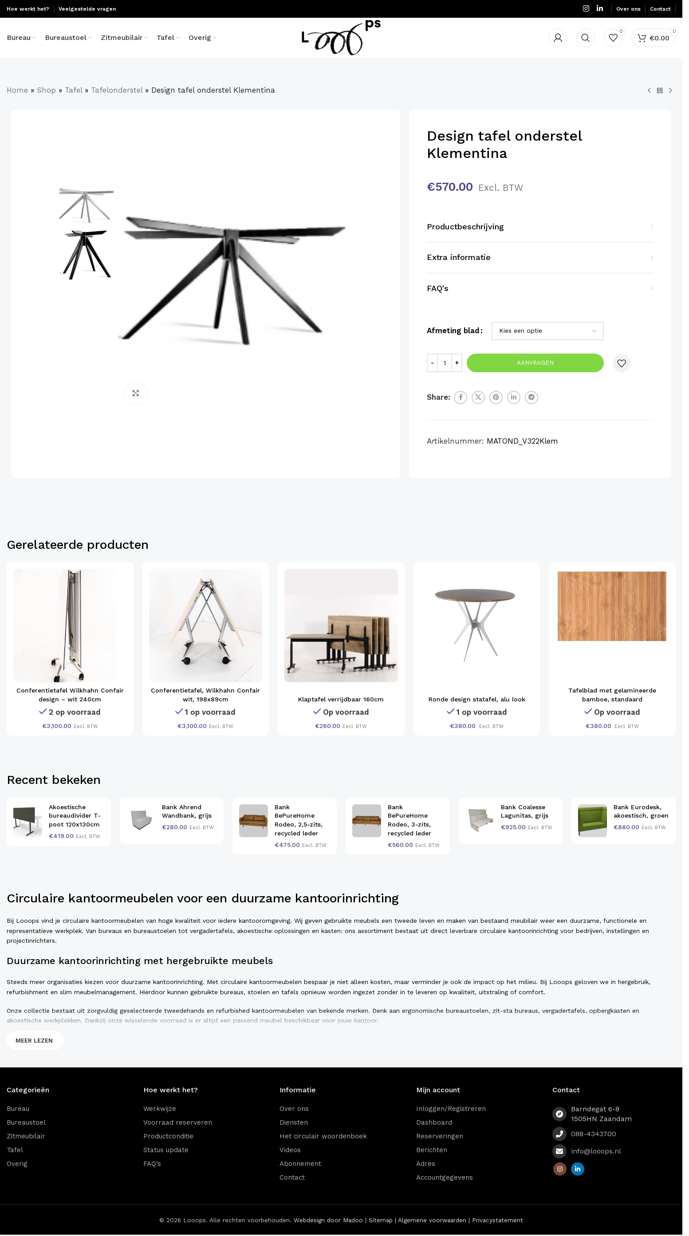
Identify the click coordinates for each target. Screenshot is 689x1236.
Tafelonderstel (116, 90)
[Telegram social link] (531, 397)
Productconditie (168, 1136)
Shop (46, 90)
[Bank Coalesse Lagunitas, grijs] (479, 820)
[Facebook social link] (460, 397)
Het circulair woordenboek (323, 1136)
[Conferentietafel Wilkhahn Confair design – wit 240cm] (70, 625)
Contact (292, 1177)
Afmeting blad (453, 330)
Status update (166, 1150)
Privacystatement (497, 1220)
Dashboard (434, 1122)
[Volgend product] (670, 91)
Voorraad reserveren (177, 1122)
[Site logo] (341, 36)
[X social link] (478, 397)
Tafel (73, 90)
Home (17, 90)
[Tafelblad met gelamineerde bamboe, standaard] (612, 607)
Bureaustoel (26, 1122)
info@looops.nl (596, 1151)
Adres (425, 1164)
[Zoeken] (585, 38)
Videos (290, 1150)
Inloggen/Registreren (451, 1109)
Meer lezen (34, 1040)
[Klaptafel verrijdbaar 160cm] (341, 625)
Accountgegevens (444, 1177)
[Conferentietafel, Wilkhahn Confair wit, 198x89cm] (206, 625)
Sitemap (381, 1220)
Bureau (18, 1109)
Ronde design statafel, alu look (477, 699)
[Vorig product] (649, 91)
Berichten (431, 1150)
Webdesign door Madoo (328, 1220)
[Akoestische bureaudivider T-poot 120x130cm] (27, 820)
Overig (17, 1164)
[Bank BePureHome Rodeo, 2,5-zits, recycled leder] (253, 820)
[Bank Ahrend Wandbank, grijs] (140, 820)
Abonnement (300, 1164)
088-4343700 (593, 1134)
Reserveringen (439, 1136)
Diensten (294, 1122)
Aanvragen (535, 362)
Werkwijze (159, 1109)
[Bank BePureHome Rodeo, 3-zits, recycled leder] (366, 820)
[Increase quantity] (456, 363)
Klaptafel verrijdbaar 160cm (341, 699)
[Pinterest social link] (496, 397)
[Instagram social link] (586, 9)
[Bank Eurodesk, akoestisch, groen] (592, 820)
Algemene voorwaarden (432, 1220)
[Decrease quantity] (432, 363)
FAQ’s (152, 1164)
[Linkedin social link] (600, 9)
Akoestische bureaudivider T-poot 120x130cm (75, 815)
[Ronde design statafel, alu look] (477, 625)
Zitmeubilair (26, 1136)
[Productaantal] (444, 363)
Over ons (294, 1109)
